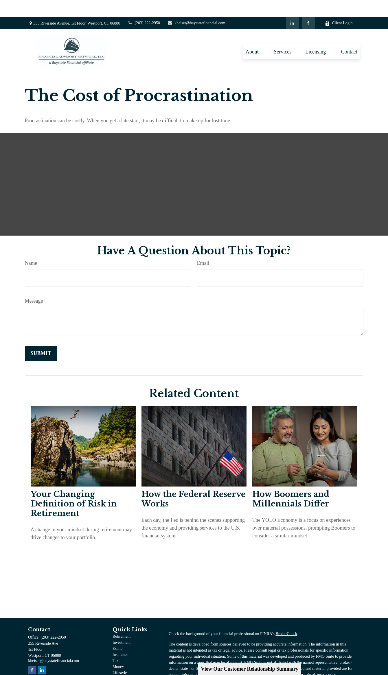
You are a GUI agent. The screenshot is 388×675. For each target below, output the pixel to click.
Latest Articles (124, 661)
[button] (253, 34)
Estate (117, 631)
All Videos (121, 667)
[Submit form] (41, 336)
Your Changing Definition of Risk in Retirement (74, 486)
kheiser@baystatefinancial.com (196, 5)
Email (203, 246)
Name (31, 246)
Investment (121, 625)
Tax (116, 643)
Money (118, 649)
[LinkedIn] (292, 6)
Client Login (339, 5)
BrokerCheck (286, 616)
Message (34, 283)
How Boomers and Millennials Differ (290, 481)
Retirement (121, 619)
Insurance (120, 637)
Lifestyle (120, 655)
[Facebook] (308, 6)
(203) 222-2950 (143, 5)
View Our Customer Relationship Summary (249, 669)
